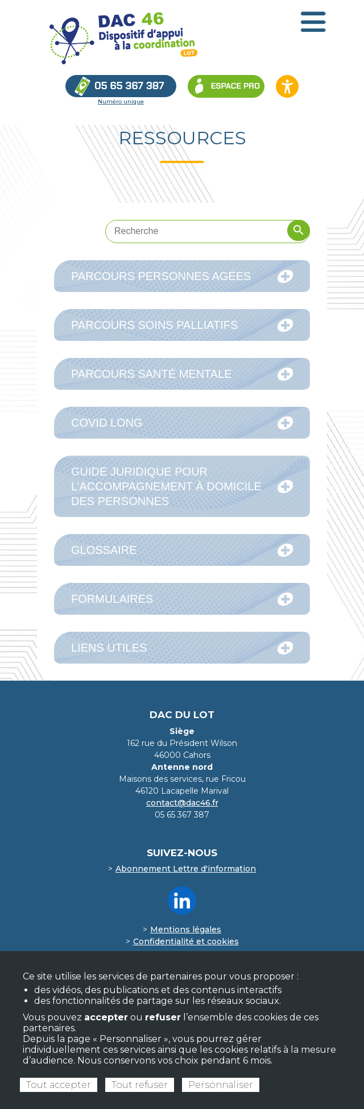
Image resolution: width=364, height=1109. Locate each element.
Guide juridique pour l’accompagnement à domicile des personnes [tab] (182, 486)
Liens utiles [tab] (182, 647)
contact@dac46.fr (182, 803)
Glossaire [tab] (182, 550)
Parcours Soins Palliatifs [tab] (182, 325)
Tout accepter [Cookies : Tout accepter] (58, 1084)
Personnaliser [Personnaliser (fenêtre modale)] (220, 1084)
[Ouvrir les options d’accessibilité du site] (287, 86)
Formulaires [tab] (182, 599)
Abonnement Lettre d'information (185, 869)
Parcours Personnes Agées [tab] (182, 276)
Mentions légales (185, 929)
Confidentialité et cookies (186, 941)
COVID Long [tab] (182, 423)
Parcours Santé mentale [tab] (182, 374)
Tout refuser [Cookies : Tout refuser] (139, 1084)
